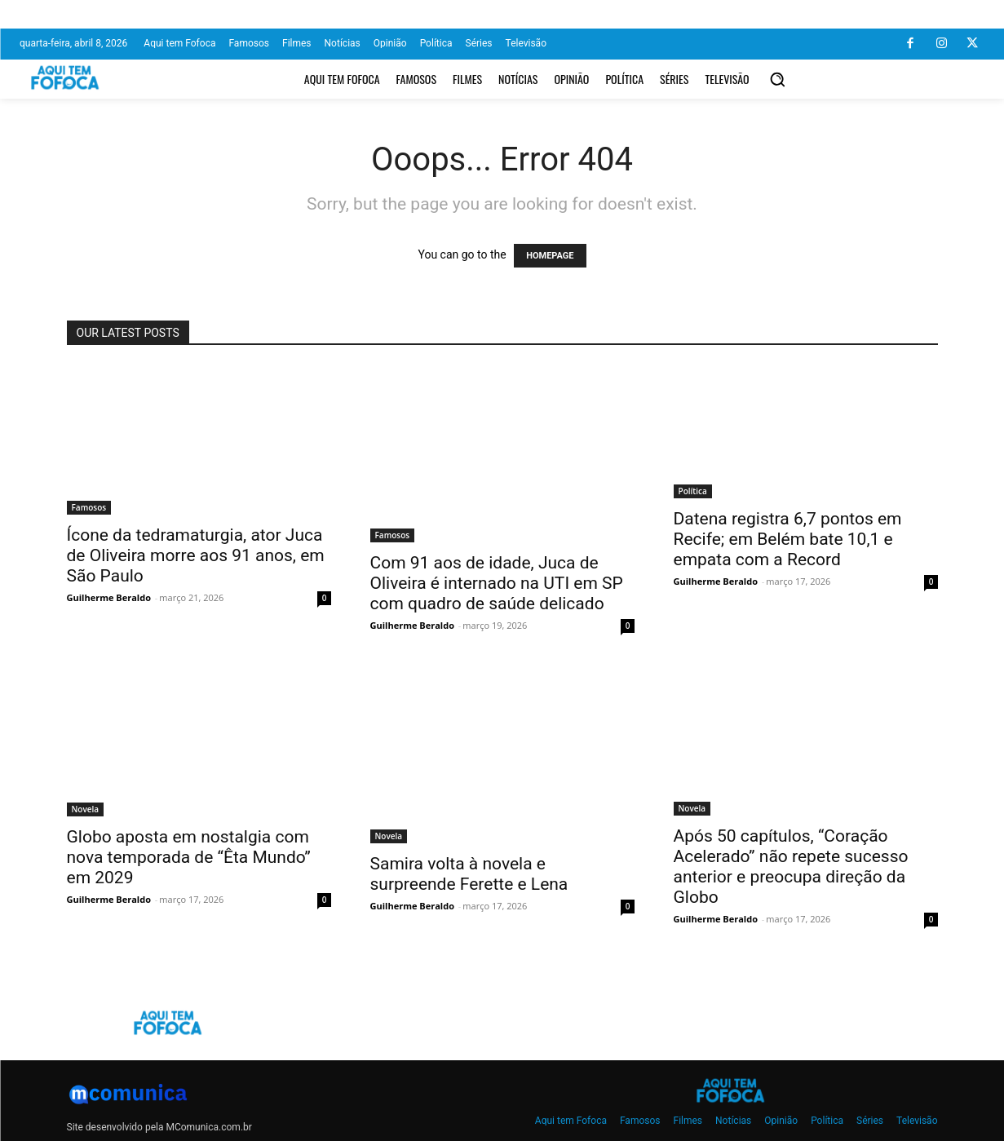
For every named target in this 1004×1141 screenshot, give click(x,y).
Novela (86, 809)
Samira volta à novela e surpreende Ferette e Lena (469, 874)
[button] (777, 79)
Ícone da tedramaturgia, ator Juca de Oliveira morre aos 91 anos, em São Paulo (196, 555)
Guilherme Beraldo (109, 597)
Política (693, 491)
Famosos (89, 507)
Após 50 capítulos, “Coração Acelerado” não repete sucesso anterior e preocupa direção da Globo (791, 866)
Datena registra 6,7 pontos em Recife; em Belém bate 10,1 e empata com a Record (788, 539)
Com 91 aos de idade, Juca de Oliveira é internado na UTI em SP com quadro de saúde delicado (496, 583)
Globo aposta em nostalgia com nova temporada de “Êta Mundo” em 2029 (189, 857)
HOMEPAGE (549, 255)
